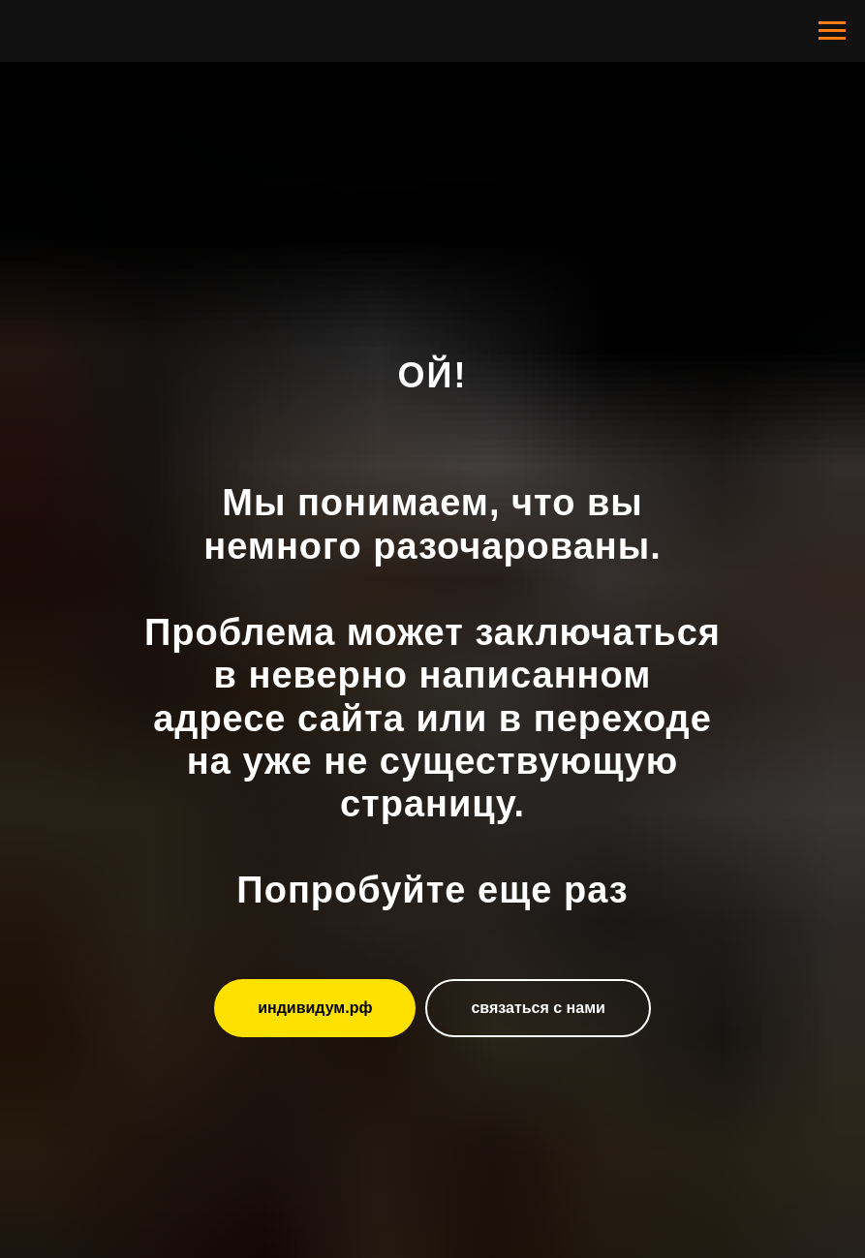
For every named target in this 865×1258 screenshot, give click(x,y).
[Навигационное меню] (832, 31)
